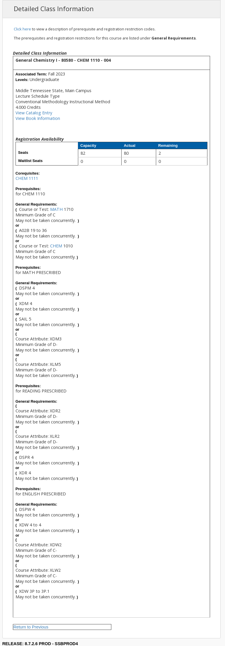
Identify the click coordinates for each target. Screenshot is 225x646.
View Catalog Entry (34, 113)
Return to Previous (30, 627)
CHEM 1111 (27, 178)
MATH (56, 209)
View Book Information (38, 118)
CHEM (56, 246)
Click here (22, 29)
